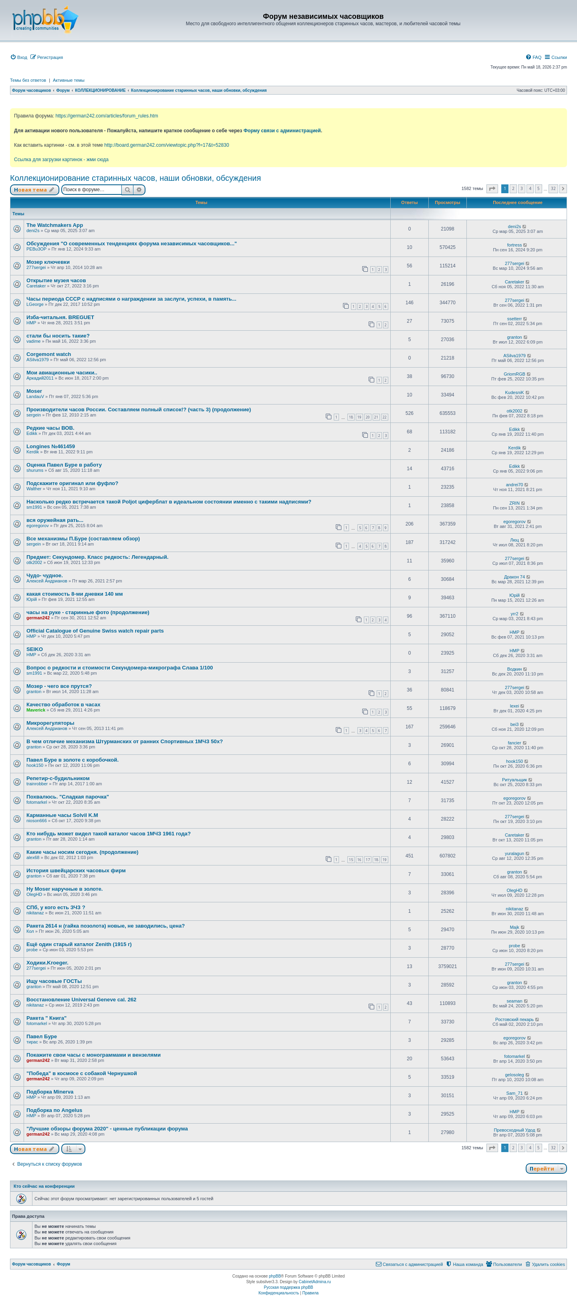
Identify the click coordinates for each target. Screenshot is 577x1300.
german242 (38, 617)
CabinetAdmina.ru (315, 1282)
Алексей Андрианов (46, 580)
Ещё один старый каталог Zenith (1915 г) (79, 944)
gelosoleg (514, 1074)
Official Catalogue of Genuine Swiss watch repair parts (95, 631)
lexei (514, 706)
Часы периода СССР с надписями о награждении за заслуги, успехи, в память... (131, 299)
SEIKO (34, 649)
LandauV (35, 396)
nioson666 (36, 820)
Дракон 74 (514, 576)
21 (376, 417)
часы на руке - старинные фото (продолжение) (87, 612)
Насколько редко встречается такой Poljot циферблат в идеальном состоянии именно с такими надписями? (168, 502)
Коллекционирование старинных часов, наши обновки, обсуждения (135, 178)
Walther (34, 488)
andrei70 (514, 484)
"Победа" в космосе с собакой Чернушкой (81, 1073)
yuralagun (514, 853)
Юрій (31, 599)
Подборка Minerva (49, 1092)
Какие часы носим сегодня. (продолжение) (82, 852)
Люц (514, 540)
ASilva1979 (37, 359)
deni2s (32, 230)
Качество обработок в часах (63, 705)
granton (514, 337)
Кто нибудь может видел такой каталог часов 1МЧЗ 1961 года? (108, 834)
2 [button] (513, 188)
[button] (492, 188)
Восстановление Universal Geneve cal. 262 (81, 1000)
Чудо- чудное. (44, 575)
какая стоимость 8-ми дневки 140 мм (74, 594)
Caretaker (36, 285)
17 (368, 859)
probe (32, 949)
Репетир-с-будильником (58, 778)
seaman (514, 1001)
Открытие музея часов (56, 280)
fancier (514, 742)
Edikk (31, 433)
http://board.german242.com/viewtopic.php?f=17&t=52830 (166, 145)
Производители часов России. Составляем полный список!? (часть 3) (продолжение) (138, 409)
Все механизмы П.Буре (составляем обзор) (83, 539)
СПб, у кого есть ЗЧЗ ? (55, 907)
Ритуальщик (514, 779)
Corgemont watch (48, 354)
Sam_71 (514, 1093)
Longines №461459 (50, 446)
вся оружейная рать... (54, 520)
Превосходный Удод (514, 1130)
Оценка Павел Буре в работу (64, 465)
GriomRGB (514, 374)
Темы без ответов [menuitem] (28, 80)
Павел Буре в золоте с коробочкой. (72, 760)
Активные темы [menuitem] (69, 80)
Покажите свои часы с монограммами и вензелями (93, 1055)
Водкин (514, 669)
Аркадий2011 (40, 378)
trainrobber (37, 783)
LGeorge (35, 304)
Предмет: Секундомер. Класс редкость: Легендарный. (97, 557)
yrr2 (514, 613)
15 (351, 859)
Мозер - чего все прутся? (59, 686)
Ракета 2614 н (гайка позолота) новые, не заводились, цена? (105, 926)
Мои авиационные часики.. (61, 373)
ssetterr (514, 318)
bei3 (514, 724)
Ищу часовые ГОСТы (54, 981)
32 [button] (553, 188)
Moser (34, 391)
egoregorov (37, 525)
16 (359, 859)
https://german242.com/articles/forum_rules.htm (106, 116)
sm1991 (34, 507)
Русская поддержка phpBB (288, 1287)
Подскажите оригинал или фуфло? (72, 483)
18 (351, 417)
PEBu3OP (36, 249)
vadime (33, 341)
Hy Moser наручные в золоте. (64, 889)
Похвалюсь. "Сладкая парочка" (67, 797)
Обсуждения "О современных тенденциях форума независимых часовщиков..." (131, 244)
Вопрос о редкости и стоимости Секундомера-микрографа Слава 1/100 (119, 668)
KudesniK (514, 392)
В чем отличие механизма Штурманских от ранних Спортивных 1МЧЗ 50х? (124, 741)
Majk (514, 927)
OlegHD (34, 894)
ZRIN (514, 503)
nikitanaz (35, 912)
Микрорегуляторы (50, 723)
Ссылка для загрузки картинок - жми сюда (61, 159)
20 (368, 417)
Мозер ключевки (48, 262)
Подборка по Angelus (54, 1110)
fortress (514, 245)
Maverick (35, 710)
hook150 (34, 765)
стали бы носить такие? (58, 336)
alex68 (32, 857)
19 (359, 417)
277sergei (36, 267)
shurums (34, 470)
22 (385, 417)
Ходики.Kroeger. (47, 963)
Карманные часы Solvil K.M (62, 815)
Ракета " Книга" (46, 1018)
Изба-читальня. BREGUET (60, 317)
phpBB (275, 1276)
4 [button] (530, 188)
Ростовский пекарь (514, 1019)
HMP (31, 322)
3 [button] (522, 188)
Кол (30, 931)
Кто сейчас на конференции (44, 1186)
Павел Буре (41, 1036)
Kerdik (32, 451)
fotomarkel (36, 802)
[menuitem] (18, 57)
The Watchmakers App (54, 225)
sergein (33, 414)
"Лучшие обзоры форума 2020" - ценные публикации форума (107, 1129)
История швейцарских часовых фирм (76, 870)
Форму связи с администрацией (282, 130)
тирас (32, 1041)
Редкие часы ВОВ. (50, 428)
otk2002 (514, 410)
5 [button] (538, 188)
